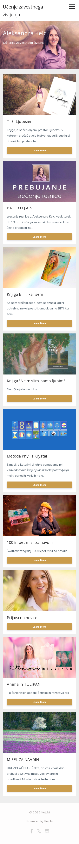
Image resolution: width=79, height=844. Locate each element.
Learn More (39, 150)
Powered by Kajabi (39, 821)
